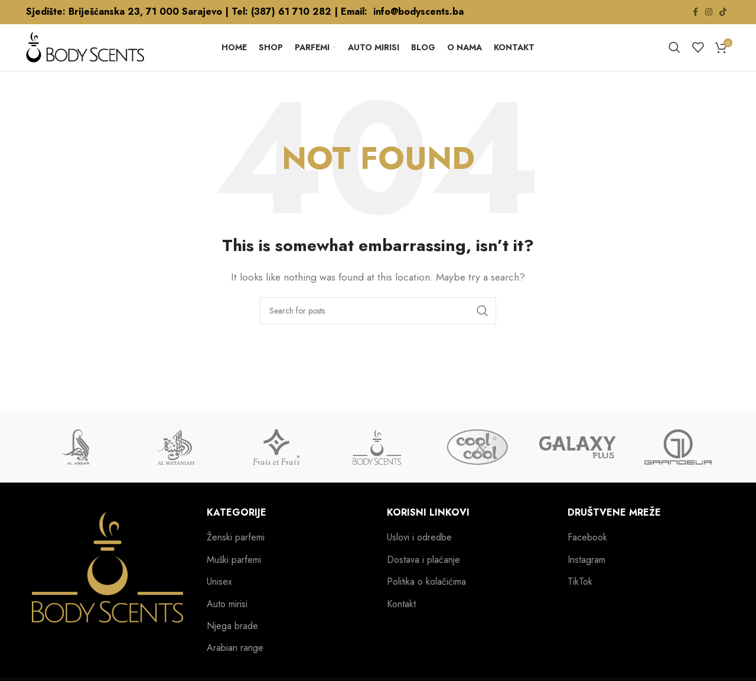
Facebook (587, 553)
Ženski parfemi (236, 553)
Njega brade (232, 641)
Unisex (219, 597)
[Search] (674, 55)
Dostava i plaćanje (423, 575)
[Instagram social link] (709, 12)
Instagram (586, 575)
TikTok (580, 597)
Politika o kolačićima (426, 597)
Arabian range (235, 663)
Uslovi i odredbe (419, 553)
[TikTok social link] (723, 12)
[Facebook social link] (695, 12)
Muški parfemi (234, 575)
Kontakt (401, 619)
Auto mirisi (227, 619)
